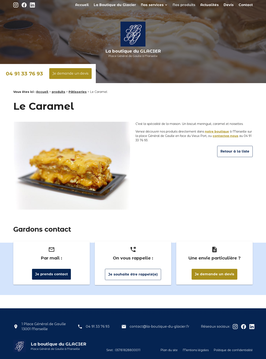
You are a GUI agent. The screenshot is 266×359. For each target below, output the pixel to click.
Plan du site (169, 350)
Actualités (216, 4)
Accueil (111, 4)
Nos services (169, 4)
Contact (247, 4)
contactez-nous (225, 136)
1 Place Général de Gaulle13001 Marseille (44, 326)
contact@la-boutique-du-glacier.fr (159, 326)
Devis (232, 4)
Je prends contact (51, 274)
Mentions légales (196, 350)
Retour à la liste (234, 151)
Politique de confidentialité (233, 350)
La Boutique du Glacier (138, 4)
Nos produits (195, 4)
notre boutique (217, 131)
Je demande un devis (70, 73)
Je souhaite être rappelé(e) (133, 274)
